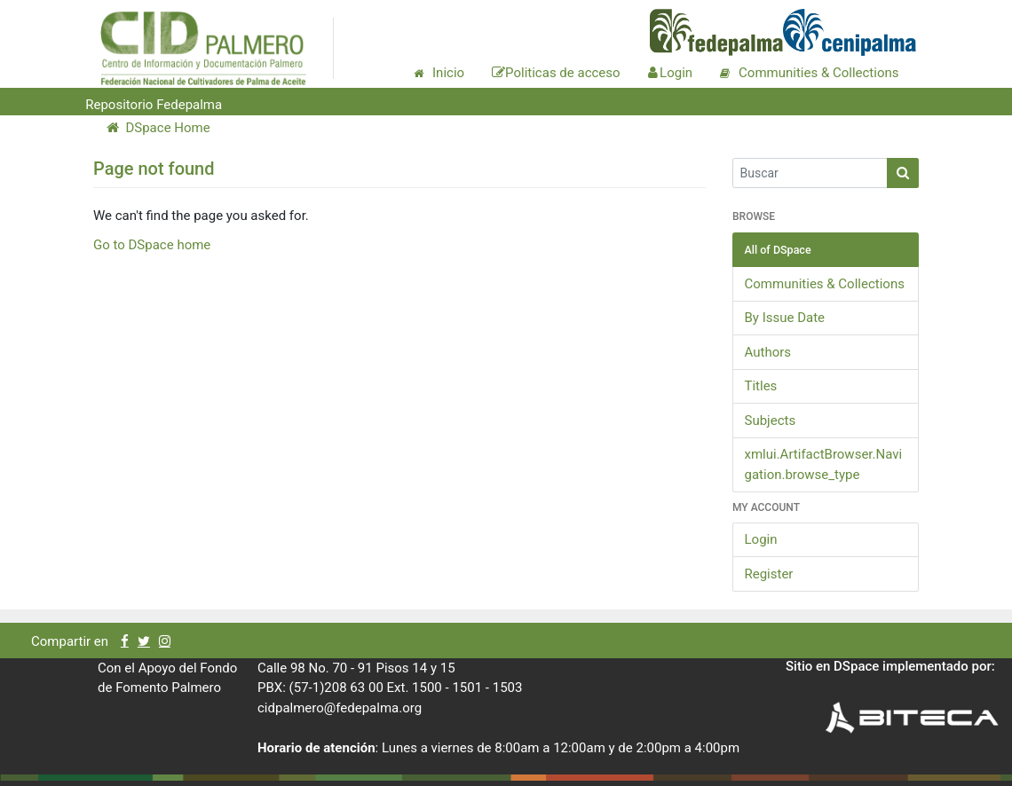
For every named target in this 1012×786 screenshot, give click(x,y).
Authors (768, 352)
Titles (761, 386)
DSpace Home (158, 128)
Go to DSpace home (151, 245)
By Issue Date (785, 318)
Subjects (770, 420)
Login (761, 539)
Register (769, 574)
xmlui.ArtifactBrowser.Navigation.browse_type (824, 464)
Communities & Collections (825, 284)
